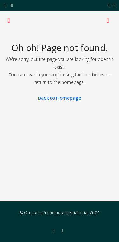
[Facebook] (55, 230)
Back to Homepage (59, 98)
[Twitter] (64, 230)
